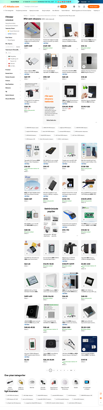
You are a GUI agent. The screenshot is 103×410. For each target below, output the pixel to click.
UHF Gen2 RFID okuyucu (60, 135)
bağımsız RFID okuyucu (64, 127)
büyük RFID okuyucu (41, 395)
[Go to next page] (74, 370)
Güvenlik (32, 15)
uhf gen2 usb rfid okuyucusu (13, 403)
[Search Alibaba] (40, 7)
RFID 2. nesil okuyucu (62, 139)
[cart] (79, 7)
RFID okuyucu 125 (30, 139)
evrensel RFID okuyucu (64, 131)
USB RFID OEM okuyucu (80, 127)
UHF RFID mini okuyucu (12, 395)
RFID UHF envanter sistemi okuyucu (54, 403)
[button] (58, 7)
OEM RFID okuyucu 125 (85, 395)
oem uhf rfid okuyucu (27, 399)
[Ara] (63, 6)
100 (71, 370)
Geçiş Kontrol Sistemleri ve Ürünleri (46, 15)
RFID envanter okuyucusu (81, 131)
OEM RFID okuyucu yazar (32, 127)
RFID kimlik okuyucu (30, 135)
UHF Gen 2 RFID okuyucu (77, 135)
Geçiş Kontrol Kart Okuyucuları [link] (67, 15)
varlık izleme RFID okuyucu (74, 403)
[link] (101, 393)
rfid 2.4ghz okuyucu (27, 395)
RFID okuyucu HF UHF (12, 399)
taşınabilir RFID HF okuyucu (43, 399)
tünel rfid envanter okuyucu (45, 139)
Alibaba (26, 15)
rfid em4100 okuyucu (78, 399)
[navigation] (13, 193)
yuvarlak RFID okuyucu (57, 395)
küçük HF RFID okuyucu (31, 131)
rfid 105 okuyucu (71, 395)
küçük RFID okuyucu (45, 135)
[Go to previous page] (47, 370)
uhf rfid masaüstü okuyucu (61, 399)
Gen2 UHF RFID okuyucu (48, 131)
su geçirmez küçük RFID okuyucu (33, 403)
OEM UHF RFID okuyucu (48, 127)
